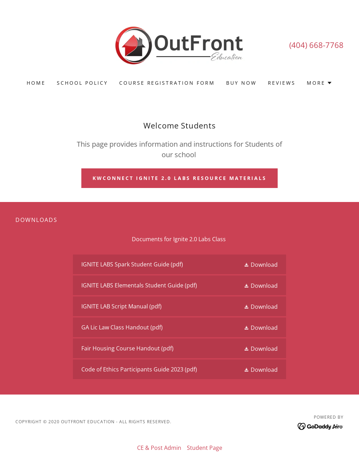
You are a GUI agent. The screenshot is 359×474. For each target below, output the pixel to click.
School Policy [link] (82, 82)
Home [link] (36, 82)
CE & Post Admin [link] (159, 448)
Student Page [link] (204, 448)
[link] (179, 44)
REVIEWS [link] (282, 82)
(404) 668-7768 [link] (316, 45)
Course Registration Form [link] (167, 82)
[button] (319, 83)
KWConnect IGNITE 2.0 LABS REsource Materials (179, 178)
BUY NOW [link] (241, 82)
